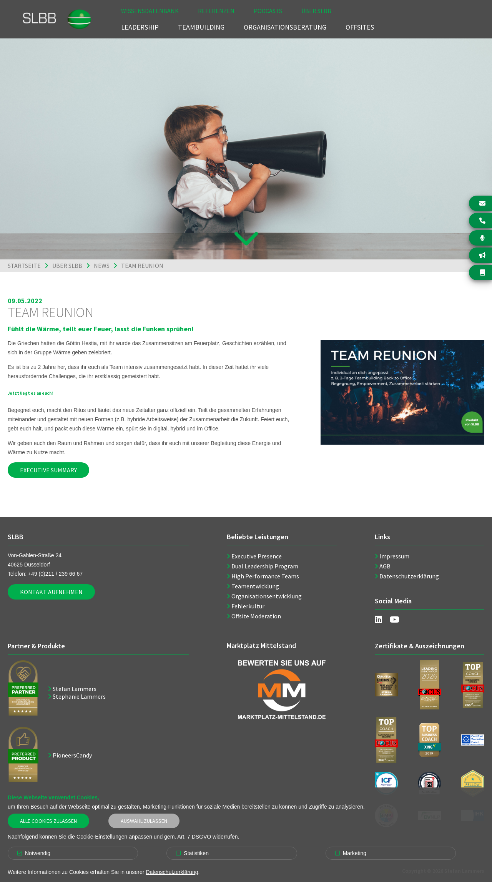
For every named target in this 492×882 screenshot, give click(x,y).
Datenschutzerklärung (409, 576)
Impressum (394, 556)
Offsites (360, 27)
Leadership (140, 27)
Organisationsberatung (285, 27)
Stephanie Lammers (79, 696)
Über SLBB (316, 11)
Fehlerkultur (247, 606)
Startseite (24, 265)
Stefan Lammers (74, 689)
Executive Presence (256, 556)
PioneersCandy (72, 755)
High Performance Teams (265, 576)
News (102, 265)
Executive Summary (48, 470)
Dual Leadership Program (264, 566)
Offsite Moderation (256, 616)
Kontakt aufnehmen (51, 592)
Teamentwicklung (255, 586)
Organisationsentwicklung (266, 596)
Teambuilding (201, 27)
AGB (385, 566)
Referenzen (216, 11)
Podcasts (268, 11)
